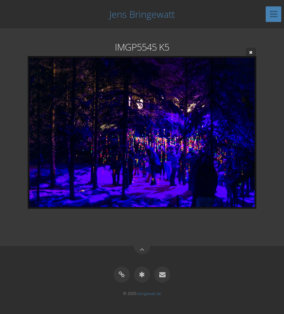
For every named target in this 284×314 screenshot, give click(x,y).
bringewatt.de (149, 293)
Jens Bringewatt (142, 14)
